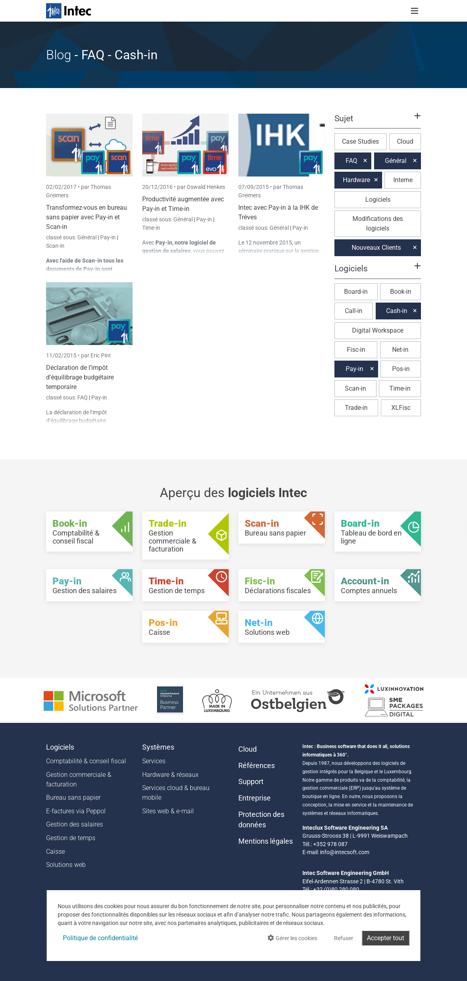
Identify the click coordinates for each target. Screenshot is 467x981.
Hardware (356, 180)
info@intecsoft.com (344, 852)
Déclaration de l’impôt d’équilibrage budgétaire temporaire (80, 377)
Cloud (405, 141)
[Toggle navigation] (414, 10)
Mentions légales (265, 841)
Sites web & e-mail (168, 811)
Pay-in (108, 237)
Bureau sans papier (73, 797)
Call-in (353, 311)
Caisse (55, 851)
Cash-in (396, 311)
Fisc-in (356, 349)
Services (153, 761)
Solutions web (66, 865)
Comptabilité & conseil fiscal (86, 761)
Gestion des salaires (74, 824)
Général (87, 237)
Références (256, 766)
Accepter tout (385, 938)
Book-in (400, 291)
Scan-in (55, 246)
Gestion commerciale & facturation (78, 779)
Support (251, 782)
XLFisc (401, 407)
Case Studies (360, 141)
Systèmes (158, 747)
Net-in (400, 349)
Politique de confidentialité (100, 938)
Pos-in (401, 369)
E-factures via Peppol (76, 811)
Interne (403, 180)
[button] (377, 122)
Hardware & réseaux (170, 774)
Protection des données (261, 819)
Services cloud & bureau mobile (175, 792)
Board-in (356, 291)
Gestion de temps (70, 838)
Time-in (151, 228)
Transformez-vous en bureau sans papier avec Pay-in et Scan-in (86, 217)
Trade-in (356, 407)
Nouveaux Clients (376, 247)
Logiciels (378, 199)
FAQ (83, 397)
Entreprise (254, 798)
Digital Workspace (377, 330)
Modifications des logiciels (377, 223)
